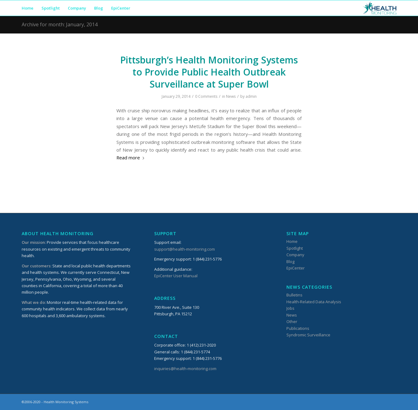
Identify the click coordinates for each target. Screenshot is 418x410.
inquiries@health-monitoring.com (185, 368)
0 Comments (206, 96)
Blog (290, 261)
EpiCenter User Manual (176, 275)
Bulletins (294, 295)
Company (295, 254)
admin (251, 96)
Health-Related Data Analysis (313, 301)
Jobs (290, 308)
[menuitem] (27, 8)
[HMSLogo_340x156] (379, 8)
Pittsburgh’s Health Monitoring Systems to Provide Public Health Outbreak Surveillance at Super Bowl (209, 72)
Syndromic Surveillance (308, 335)
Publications (297, 328)
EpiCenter (295, 268)
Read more (130, 157)
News (231, 96)
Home (292, 241)
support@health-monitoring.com (184, 249)
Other (291, 321)
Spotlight (294, 248)
